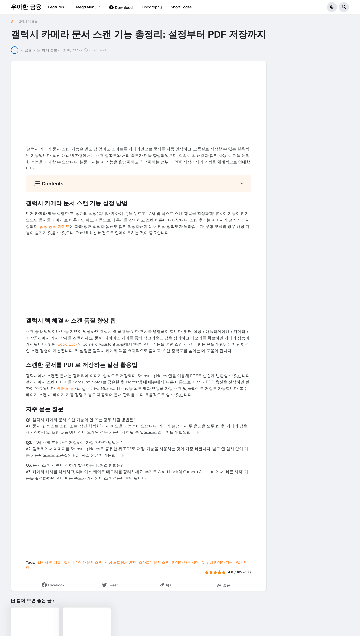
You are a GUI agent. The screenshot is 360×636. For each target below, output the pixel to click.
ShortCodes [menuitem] (181, 7)
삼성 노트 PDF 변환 (120, 562)
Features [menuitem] (56, 7)
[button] (332, 7)
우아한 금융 (26, 7)
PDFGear (65, 388)
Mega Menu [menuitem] (86, 7)
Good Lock (68, 344)
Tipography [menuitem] (152, 7)
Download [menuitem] (121, 7)
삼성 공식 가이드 (55, 226)
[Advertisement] (139, 111)
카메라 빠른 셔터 (185, 562)
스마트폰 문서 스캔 (154, 562)
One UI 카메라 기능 (217, 562)
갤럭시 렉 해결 (28, 21)
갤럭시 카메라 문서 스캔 (83, 562)
